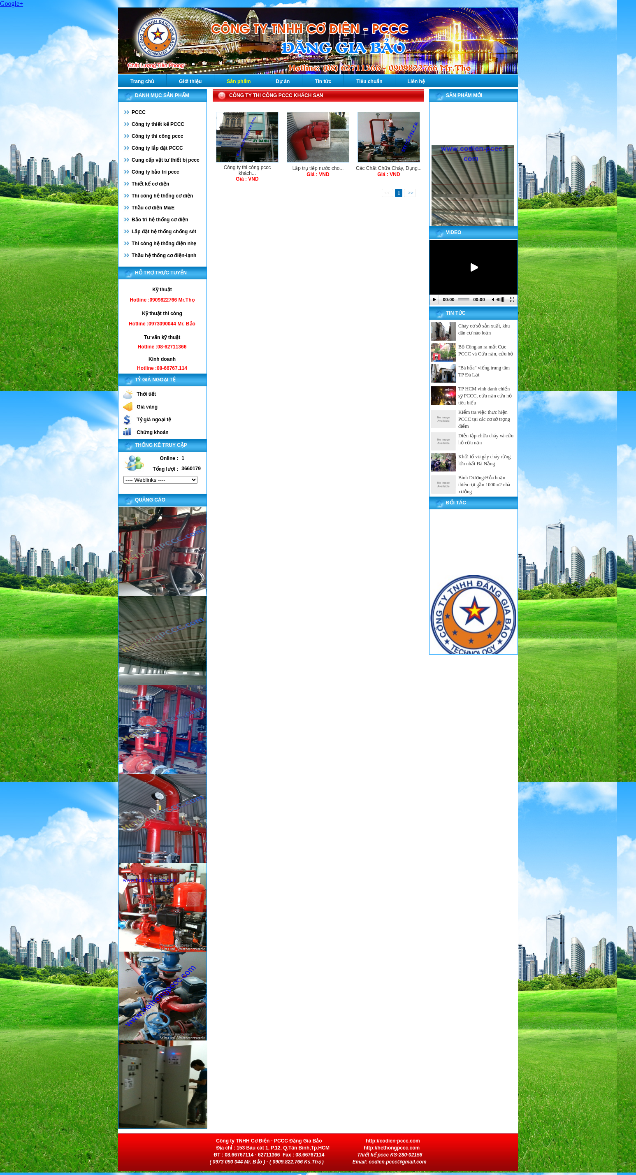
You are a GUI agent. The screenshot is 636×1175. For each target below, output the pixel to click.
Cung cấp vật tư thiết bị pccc (166, 160)
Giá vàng (147, 407)
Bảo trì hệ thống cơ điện (160, 220)
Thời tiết (146, 394)
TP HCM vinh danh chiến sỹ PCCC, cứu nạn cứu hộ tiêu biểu (485, 396)
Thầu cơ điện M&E (153, 208)
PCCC (139, 112)
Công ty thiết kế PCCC (158, 124)
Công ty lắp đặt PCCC (157, 148)
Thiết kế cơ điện (150, 184)
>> (409, 193)
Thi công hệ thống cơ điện (162, 196)
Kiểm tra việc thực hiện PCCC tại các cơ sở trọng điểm (484, 419)
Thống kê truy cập (161, 445)
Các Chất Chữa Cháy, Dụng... (389, 168)
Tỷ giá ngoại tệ (154, 420)
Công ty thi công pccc (157, 136)
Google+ (11, 3)
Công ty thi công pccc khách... (247, 170)
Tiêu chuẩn (369, 81)
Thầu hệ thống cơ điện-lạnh (164, 255)
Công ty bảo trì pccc (155, 172)
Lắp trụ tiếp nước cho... (318, 168)
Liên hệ (416, 81)
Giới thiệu (190, 81)
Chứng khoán (152, 432)
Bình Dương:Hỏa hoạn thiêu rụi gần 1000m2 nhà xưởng (484, 485)
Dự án (283, 81)
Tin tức (323, 81)
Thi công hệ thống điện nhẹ (164, 243)
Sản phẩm (239, 81)
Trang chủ (142, 81)
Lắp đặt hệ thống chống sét (164, 232)
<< (387, 193)
